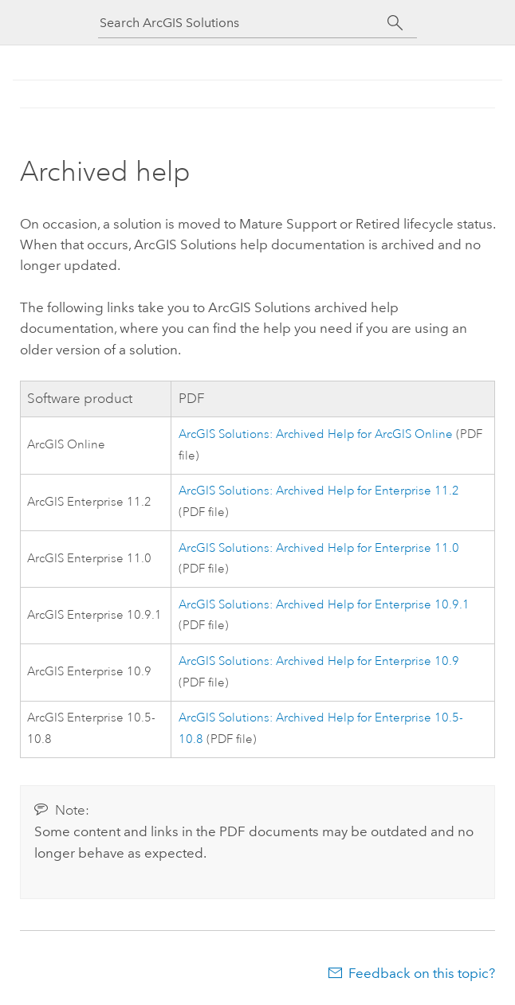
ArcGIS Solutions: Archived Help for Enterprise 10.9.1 (324, 604)
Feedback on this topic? (421, 973)
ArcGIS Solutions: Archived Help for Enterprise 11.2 (319, 491)
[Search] (395, 23)
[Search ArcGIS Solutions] (243, 22)
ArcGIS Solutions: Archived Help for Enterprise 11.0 (319, 548)
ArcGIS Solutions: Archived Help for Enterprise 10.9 (319, 661)
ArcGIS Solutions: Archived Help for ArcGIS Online (316, 434)
